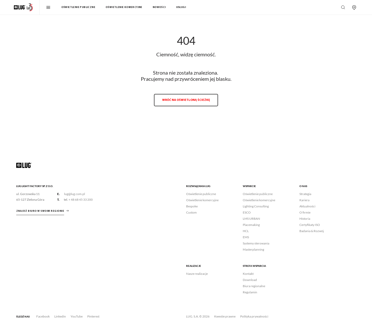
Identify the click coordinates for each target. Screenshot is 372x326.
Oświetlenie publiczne (78, 7)
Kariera (304, 200)
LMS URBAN (251, 219)
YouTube (77, 316)
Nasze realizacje (197, 274)
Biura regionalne (254, 286)
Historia (304, 219)
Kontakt (248, 274)
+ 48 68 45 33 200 (80, 199)
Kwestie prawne (225, 316)
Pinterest (93, 316)
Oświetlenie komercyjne (124, 7)
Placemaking (251, 225)
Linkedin (60, 316)
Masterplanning (253, 249)
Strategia (305, 194)
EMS (246, 237)
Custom (191, 212)
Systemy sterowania (256, 243)
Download (250, 280)
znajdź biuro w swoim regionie (40, 211)
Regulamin (250, 292)
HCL (246, 231)
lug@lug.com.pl (74, 194)
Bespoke (192, 206)
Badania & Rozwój (311, 231)
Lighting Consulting (256, 206)
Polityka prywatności (254, 316)
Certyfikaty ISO (309, 225)
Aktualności (307, 206)
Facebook (43, 316)
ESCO (247, 212)
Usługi (181, 7)
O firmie (304, 212)
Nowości (159, 7)
